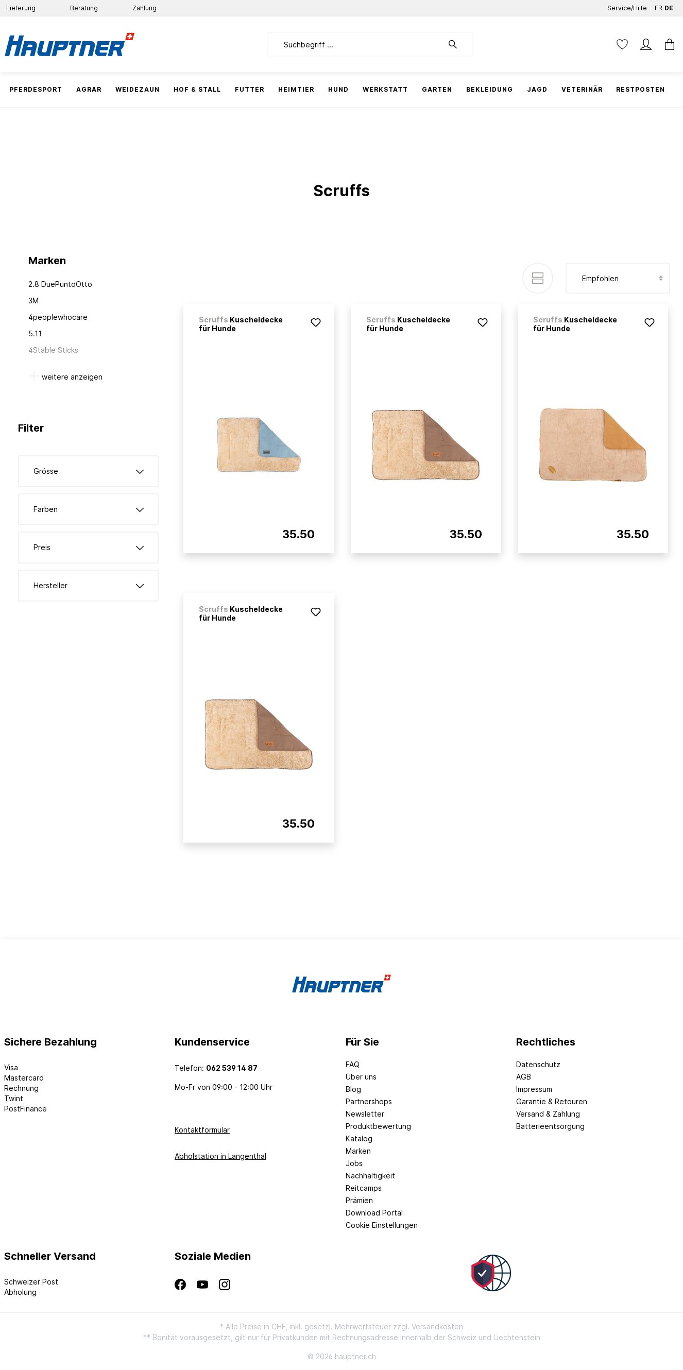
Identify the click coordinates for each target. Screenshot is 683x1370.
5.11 (35, 333)
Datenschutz (538, 1064)
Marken (358, 1150)
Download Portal (374, 1212)
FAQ (353, 1064)
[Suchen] (457, 44)
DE (668, 6)
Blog (353, 1089)
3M (33, 300)
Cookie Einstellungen (382, 1225)
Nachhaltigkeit (370, 1175)
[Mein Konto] (646, 44)
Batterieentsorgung (550, 1126)
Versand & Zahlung (548, 1113)
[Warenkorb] (666, 44)
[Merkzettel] (622, 44)
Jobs (354, 1163)
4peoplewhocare (58, 317)
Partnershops (369, 1101)
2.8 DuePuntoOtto (60, 284)
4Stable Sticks (53, 350)
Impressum (534, 1089)
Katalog (359, 1138)
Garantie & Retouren (551, 1101)
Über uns (361, 1076)
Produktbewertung (378, 1126)
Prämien (359, 1200)
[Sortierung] (618, 278)
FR (658, 6)
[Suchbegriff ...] (355, 44)
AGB (523, 1076)
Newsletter (365, 1113)
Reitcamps (364, 1188)
